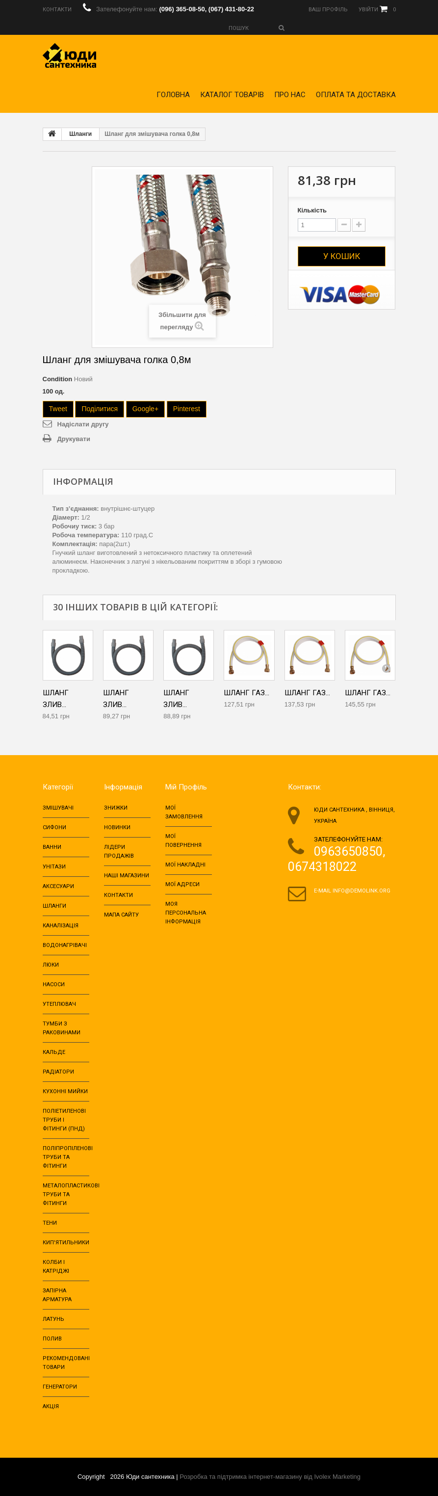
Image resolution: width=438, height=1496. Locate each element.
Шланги (80, 134)
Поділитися (99, 409)
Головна (173, 94)
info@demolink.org (361, 891)
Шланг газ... (246, 692)
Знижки (116, 808)
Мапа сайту (121, 915)
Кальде (54, 1052)
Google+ (145, 409)
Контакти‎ (57, 9)
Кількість (312, 210)
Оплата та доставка (356, 94)
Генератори (60, 1387)
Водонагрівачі (65, 945)
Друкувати (73, 439)
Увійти (368, 9)
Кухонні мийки (65, 1091)
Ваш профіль (328, 9)
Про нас (290, 94)
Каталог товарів (232, 94)
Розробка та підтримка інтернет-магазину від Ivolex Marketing (270, 1476)
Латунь (53, 1319)
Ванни (52, 847)
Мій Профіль (186, 787)
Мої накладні (185, 865)
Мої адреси (182, 884)
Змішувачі (58, 808)
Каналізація (60, 925)
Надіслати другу (83, 424)
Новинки (117, 827)
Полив (52, 1339)
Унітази (54, 867)
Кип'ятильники (66, 1242)
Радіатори (58, 1072)
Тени (50, 1223)
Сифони (54, 827)
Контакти (118, 895)
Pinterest (186, 409)
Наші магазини (126, 875)
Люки (51, 965)
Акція (51, 1406)
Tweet (58, 409)
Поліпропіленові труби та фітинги (68, 1157)
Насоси (54, 984)
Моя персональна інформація (185, 913)
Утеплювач (59, 1004)
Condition (58, 379)
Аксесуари (58, 886)
